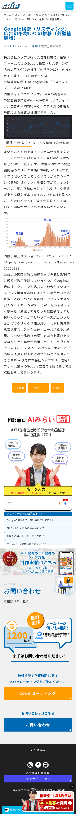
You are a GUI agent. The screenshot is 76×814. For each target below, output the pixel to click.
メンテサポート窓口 (37, 779)
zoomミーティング (38, 704)
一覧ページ (38, 387)
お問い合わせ (38, 735)
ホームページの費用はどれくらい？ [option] (27, 544)
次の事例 (57, 387)
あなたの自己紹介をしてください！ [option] (27, 536)
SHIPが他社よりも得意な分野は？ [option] (25, 528)
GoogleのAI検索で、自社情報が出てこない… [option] (32, 520)
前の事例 (19, 387)
